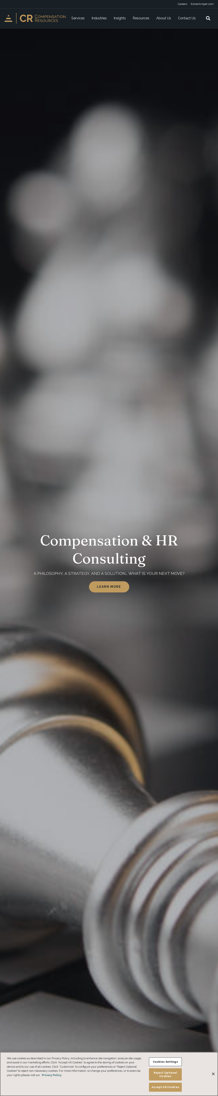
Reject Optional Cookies (165, 1074)
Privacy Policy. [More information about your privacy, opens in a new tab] (52, 1075)
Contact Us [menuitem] (187, 18)
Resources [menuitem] (141, 18)
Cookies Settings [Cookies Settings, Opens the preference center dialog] (165, 1061)
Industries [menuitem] (99, 18)
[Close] (213, 1074)
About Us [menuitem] (163, 18)
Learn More (109, 586)
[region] (109, 1074)
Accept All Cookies (165, 1087)
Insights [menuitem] (120, 18)
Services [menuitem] (78, 18)
